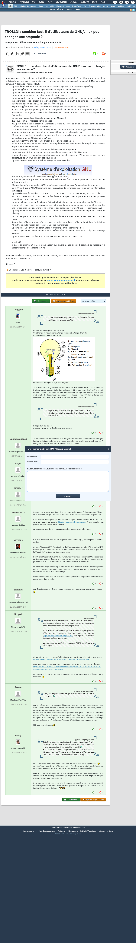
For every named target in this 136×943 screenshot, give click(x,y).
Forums (12, 2)
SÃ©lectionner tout (96, 513)
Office (113, 6)
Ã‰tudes (84, 2)
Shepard (18, 635)
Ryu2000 (18, 355)
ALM (52, 6)
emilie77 (18, 533)
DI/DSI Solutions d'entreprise (25, 6)
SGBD (105, 6)
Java (68, 6)
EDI (85, 6)
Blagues (77, 10)
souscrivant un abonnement (61, 295)
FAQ (34, 2)
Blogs (41, 2)
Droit (94, 2)
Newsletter (61, 2)
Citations (69, 10)
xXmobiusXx (18, 558)
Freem (18, 732)
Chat (50, 2)
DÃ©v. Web (76, 6)
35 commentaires (61, 63)
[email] (75, 462)
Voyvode (18, 585)
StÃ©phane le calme (42, 63)
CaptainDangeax (18, 484)
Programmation (95, 6)
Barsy (18, 781)
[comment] (68, 481)
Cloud (41, 6)
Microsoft (60, 6)
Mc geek (18, 660)
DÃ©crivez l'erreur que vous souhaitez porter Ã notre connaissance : (68, 480)
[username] (75, 457)
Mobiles (121, 6)
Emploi (73, 2)
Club (102, 2)
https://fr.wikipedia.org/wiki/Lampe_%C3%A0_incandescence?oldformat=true (61, 705)
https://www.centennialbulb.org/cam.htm (72, 567)
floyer (18, 509)
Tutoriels (24, 2)
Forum (52, 10)
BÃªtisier (60, 10)
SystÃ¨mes (131, 6)
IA (46, 6)
